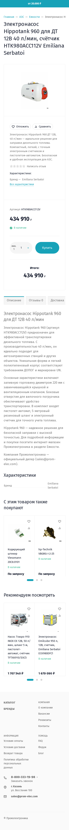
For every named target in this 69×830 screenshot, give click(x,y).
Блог (41, 753)
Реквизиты (44, 720)
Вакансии (44, 713)
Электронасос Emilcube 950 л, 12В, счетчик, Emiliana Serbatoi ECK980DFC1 (49, 645)
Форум (42, 747)
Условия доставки (14, 747)
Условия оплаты (13, 741)
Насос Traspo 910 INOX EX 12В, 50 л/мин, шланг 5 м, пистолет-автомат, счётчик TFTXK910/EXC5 (19, 647)
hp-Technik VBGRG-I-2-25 (46, 551)
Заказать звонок (22, 781)
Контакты (43, 726)
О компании (45, 707)
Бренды (9, 709)
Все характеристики (22, 184)
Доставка (57, 300)
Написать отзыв (36, 166)
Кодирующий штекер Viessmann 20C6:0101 (16, 556)
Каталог (9, 702)
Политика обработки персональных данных (16, 763)
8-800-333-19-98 (23, 777)
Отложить (20, 126)
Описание (14, 300)
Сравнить (42, 126)
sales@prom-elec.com (24, 796)
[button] (30, 580)
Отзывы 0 (36, 300)
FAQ (40, 741)
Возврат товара (13, 753)
